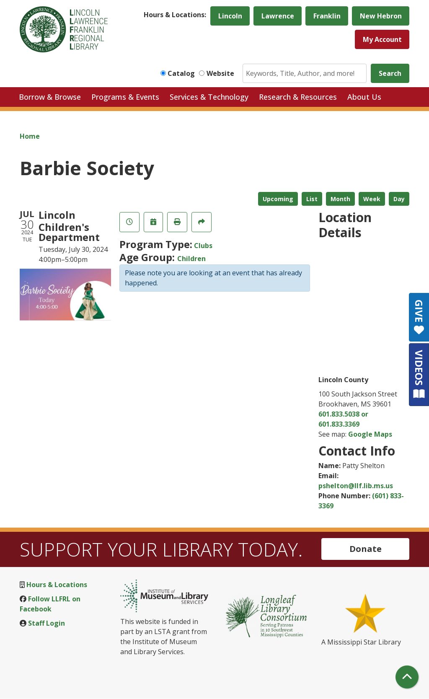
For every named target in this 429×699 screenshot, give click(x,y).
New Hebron (381, 16)
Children (191, 258)
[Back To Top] (407, 677)
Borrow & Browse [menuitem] (50, 97)
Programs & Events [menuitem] (125, 97)
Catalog (181, 73)
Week (371, 199)
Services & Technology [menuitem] (209, 97)
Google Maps (370, 434)
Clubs (203, 245)
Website (220, 73)
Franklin (327, 16)
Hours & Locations (56, 584)
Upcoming (278, 199)
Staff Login (46, 623)
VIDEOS (419, 374)
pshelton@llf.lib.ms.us (355, 485)
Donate (365, 548)
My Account (382, 39)
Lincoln (230, 16)
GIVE (419, 317)
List (312, 199)
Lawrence (277, 16)
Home (30, 136)
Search (390, 73)
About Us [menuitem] (364, 97)
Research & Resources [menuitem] (298, 97)
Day (399, 199)
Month (340, 199)
